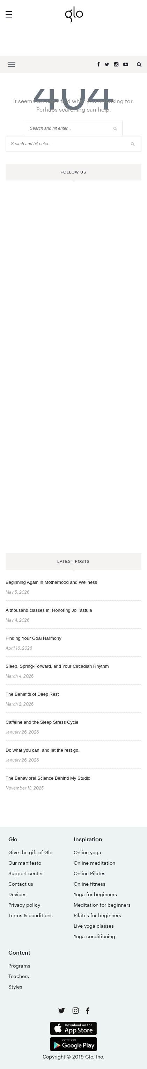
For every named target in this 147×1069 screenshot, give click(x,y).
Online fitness (89, 884)
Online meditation (94, 863)
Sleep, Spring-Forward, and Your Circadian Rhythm (57, 666)
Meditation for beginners (102, 905)
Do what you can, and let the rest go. (43, 750)
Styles (15, 987)
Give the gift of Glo (30, 852)
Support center (25, 873)
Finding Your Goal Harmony (33, 638)
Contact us (20, 884)
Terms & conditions (30, 915)
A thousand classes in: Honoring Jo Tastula (49, 610)
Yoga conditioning (94, 936)
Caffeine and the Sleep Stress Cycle (42, 722)
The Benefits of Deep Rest (32, 694)
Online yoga (87, 852)
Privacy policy (24, 905)
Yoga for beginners (95, 894)
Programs (19, 966)
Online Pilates (89, 873)
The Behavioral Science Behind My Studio (48, 778)
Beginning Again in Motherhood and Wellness (51, 582)
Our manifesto (24, 863)
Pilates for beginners (97, 915)
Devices (17, 894)
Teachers (18, 976)
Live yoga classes (94, 926)
